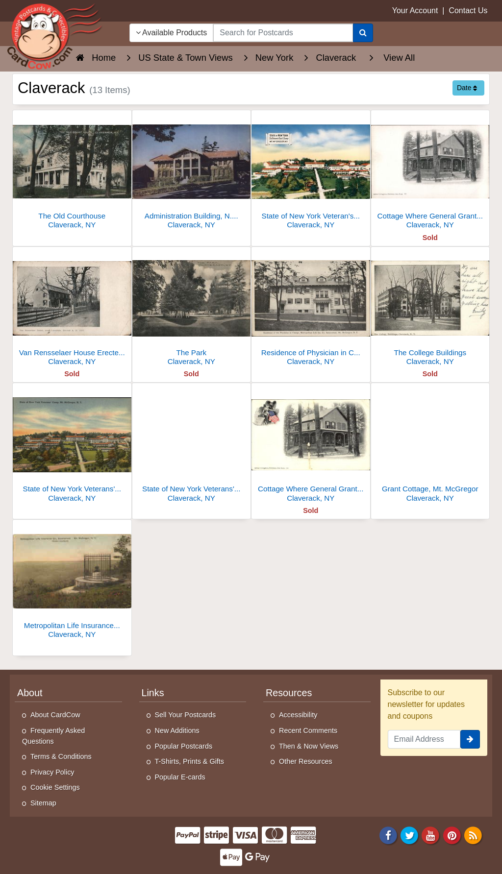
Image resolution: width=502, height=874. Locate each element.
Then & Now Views (308, 746)
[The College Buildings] (430, 308)
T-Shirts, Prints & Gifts (190, 761)
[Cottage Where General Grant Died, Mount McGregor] (310, 445)
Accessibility (298, 715)
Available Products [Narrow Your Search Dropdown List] (171, 32)
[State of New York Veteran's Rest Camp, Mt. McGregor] (310, 172)
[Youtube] (431, 834)
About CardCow (55, 715)
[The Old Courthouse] (72, 172)
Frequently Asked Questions (53, 736)
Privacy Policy (52, 772)
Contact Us (468, 10)
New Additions (177, 730)
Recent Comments (308, 730)
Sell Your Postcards (185, 715)
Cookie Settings (55, 787)
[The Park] (191, 308)
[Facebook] (388, 834)
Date (467, 88)
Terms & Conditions (61, 756)
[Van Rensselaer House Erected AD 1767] (72, 308)
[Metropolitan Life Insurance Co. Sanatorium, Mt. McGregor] (72, 581)
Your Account (415, 10)
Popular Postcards (184, 746)
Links (153, 692)
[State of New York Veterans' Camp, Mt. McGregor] (72, 445)
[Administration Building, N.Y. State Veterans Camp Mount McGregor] (191, 172)
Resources (289, 692)
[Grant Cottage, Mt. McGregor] (430, 445)
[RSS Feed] (473, 834)
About (30, 692)
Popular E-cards (180, 777)
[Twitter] (409, 834)
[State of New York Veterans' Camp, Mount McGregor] (191, 445)
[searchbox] (283, 33)
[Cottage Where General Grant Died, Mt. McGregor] (430, 172)
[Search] (363, 33)
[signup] (470, 739)
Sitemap (43, 803)
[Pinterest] (452, 834)
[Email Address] (424, 739)
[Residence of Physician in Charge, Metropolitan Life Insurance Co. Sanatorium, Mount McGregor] (310, 308)
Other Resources (305, 761)
